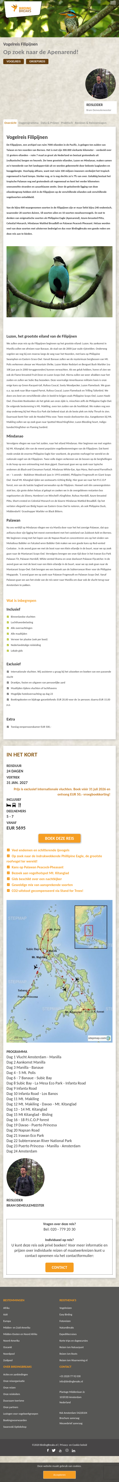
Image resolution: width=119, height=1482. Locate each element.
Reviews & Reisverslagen (90, 123)
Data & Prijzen (50, 123)
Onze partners (10, 1433)
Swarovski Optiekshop (14, 1452)
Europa (7, 1347)
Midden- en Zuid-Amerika (16, 1353)
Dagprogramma (28, 123)
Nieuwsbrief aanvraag (71, 1449)
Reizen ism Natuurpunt (72, 1373)
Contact (59, 1293)
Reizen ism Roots (68, 1379)
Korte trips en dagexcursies (74, 1366)
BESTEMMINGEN (13, 1326)
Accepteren (59, 1474)
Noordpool (9, 1379)
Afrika (6, 1333)
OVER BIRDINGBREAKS (17, 1393)
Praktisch (67, 123)
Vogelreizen (66, 1333)
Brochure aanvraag (69, 1444)
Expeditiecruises (68, 1360)
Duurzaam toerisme (13, 1426)
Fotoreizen (65, 1347)
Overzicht (10, 123)
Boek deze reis (59, 864)
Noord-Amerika (11, 1366)
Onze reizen (9, 1413)
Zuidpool (8, 1386)
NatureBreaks (67, 1353)
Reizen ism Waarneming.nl (74, 1386)
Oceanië (7, 1373)
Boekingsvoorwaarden (15, 1446)
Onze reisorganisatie (14, 1407)
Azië (5, 1340)
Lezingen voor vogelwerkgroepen (20, 1439)
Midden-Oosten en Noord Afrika (20, 1360)
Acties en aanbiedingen (15, 1400)
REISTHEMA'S (68, 1326)
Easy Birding (66, 1340)
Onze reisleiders (11, 1420)
